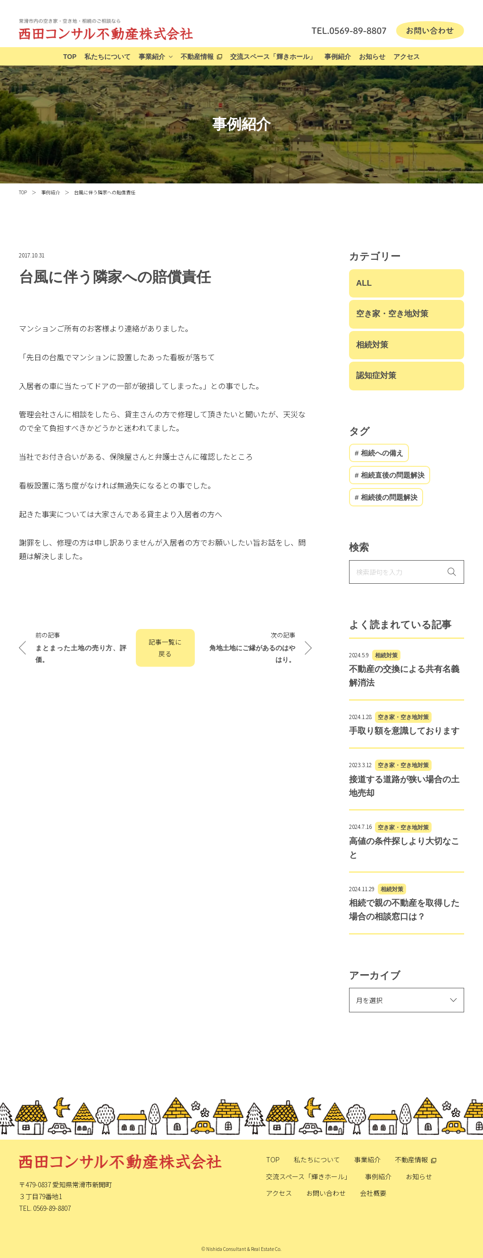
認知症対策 (376, 375)
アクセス (406, 56)
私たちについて (107, 56)
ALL (364, 283)
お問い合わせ (326, 1193)
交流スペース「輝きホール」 (273, 56)
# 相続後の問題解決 (386, 497)
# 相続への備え (379, 453)
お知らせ (372, 56)
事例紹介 (338, 56)
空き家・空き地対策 (392, 313)
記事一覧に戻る (165, 647)
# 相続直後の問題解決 (390, 475)
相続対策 (372, 344)
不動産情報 (197, 56)
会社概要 (373, 1193)
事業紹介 (152, 56)
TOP (69, 56)
